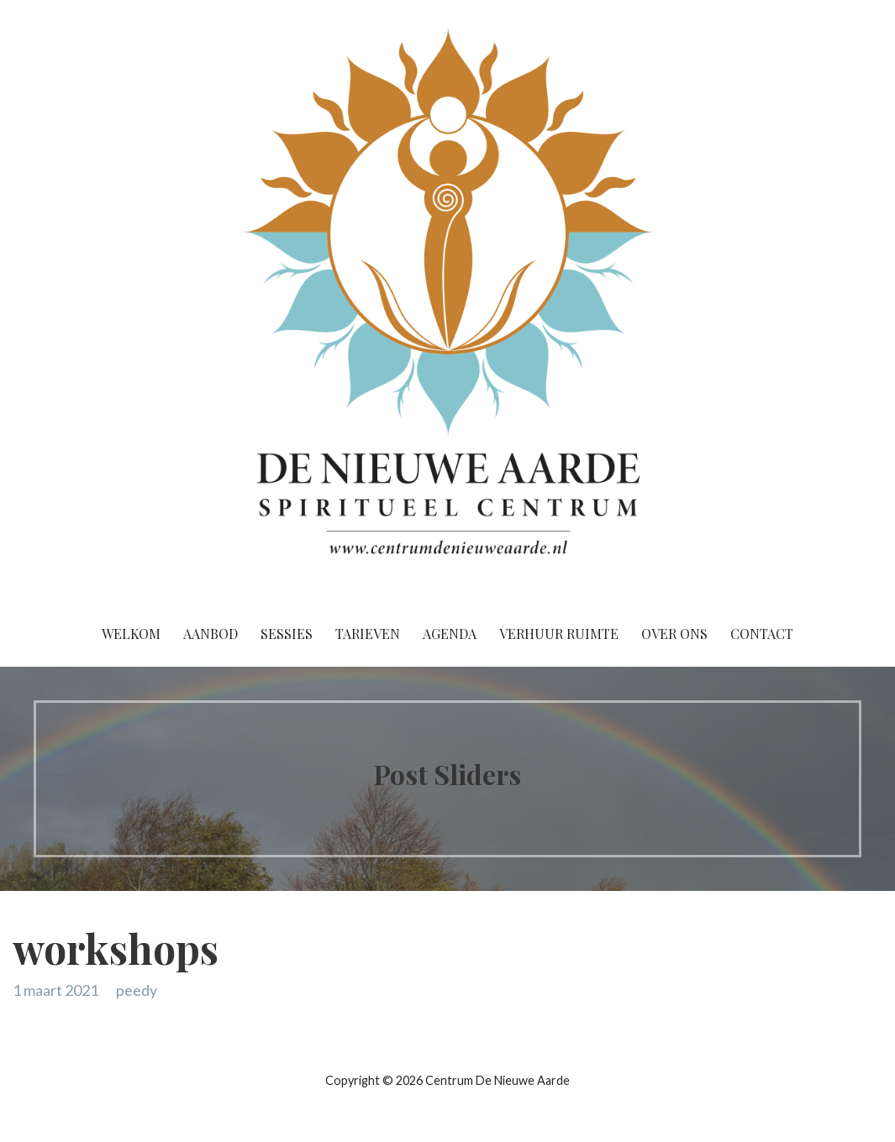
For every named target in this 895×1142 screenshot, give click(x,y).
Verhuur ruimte (559, 633)
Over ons (674, 633)
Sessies (287, 633)
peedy (136, 990)
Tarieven (367, 633)
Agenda (449, 633)
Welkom (131, 633)
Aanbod (210, 633)
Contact (761, 633)
